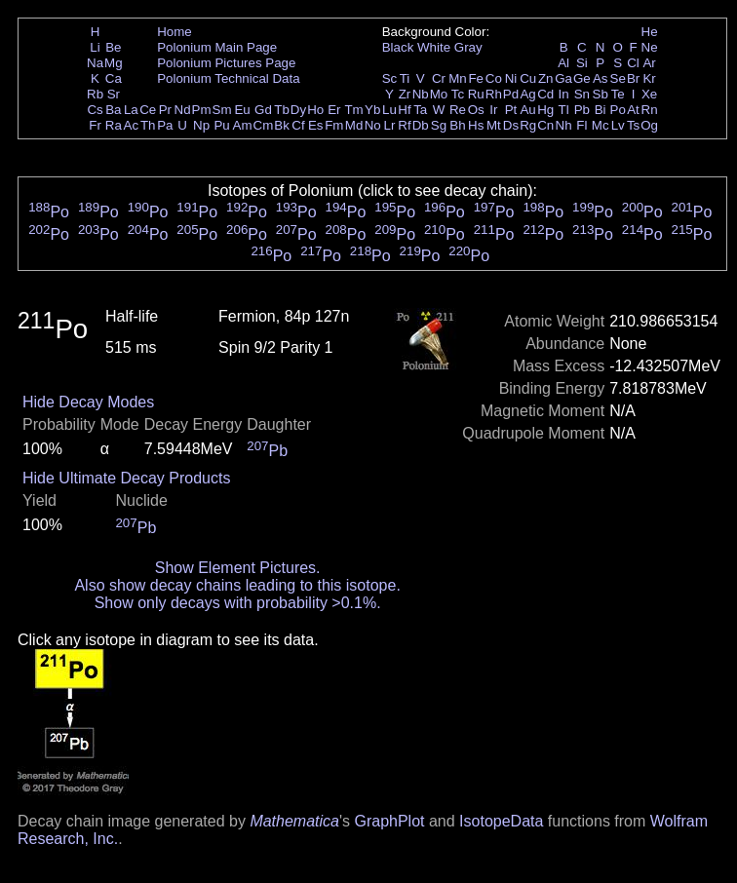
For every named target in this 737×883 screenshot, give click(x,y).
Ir (493, 109)
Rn (649, 109)
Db (420, 125)
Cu (528, 78)
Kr (648, 78)
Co (493, 78)
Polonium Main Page (217, 47)
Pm (202, 109)
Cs (94, 109)
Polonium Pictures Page (226, 63)
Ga (563, 78)
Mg (113, 63)
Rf (404, 125)
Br (633, 78)
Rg (528, 125)
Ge (582, 78)
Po (618, 109)
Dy (298, 109)
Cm (263, 125)
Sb (600, 94)
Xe (649, 94)
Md (354, 125)
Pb (582, 109)
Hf (404, 109)
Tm (353, 109)
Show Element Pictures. (238, 567)
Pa (165, 125)
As (600, 78)
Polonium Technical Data (228, 78)
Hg (545, 109)
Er (334, 109)
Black (398, 47)
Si (582, 63)
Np (201, 125)
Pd (511, 94)
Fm (334, 125)
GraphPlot (389, 821)
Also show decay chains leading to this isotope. (237, 585)
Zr (405, 94)
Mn (457, 78)
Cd (545, 94)
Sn (582, 94)
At (633, 109)
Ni (511, 78)
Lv (618, 125)
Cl (633, 63)
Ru (476, 94)
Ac (131, 125)
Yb (372, 109)
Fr (95, 125)
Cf (297, 125)
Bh (457, 125)
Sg (438, 125)
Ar (648, 63)
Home (174, 31)
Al (563, 63)
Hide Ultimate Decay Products (126, 478)
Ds (511, 125)
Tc (457, 94)
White (433, 47)
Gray (468, 47)
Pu (221, 125)
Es (316, 125)
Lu (389, 109)
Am (242, 125)
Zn (546, 78)
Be (113, 47)
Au (527, 109)
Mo (439, 94)
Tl (564, 109)
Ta (420, 109)
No (373, 125)
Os (476, 109)
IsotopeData (501, 821)
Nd (183, 109)
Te (618, 94)
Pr (165, 109)
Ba (113, 109)
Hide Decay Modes (88, 402)
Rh (493, 94)
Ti (405, 78)
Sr (113, 94)
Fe (476, 78)
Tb (282, 109)
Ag (527, 94)
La (131, 109)
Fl (581, 125)
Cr (439, 78)
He (649, 31)
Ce (147, 109)
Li (94, 47)
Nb (420, 94)
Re (457, 109)
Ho (315, 109)
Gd (263, 109)
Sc (390, 78)
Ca (113, 78)
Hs (476, 125)
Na (95, 63)
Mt (493, 125)
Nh (564, 125)
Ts (633, 125)
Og (649, 125)
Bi (600, 109)
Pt (511, 109)
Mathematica (294, 821)
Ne (649, 47)
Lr (390, 125)
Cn (545, 125)
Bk (282, 125)
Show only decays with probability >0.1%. (238, 603)
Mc (600, 125)
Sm (222, 109)
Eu (242, 109)
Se (618, 78)
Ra (113, 125)
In (564, 94)
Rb (95, 94)
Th (148, 125)
